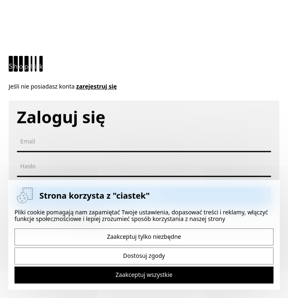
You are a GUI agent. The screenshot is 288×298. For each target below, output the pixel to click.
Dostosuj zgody (144, 256)
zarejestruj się (96, 86)
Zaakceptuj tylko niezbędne (144, 236)
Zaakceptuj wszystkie (144, 275)
